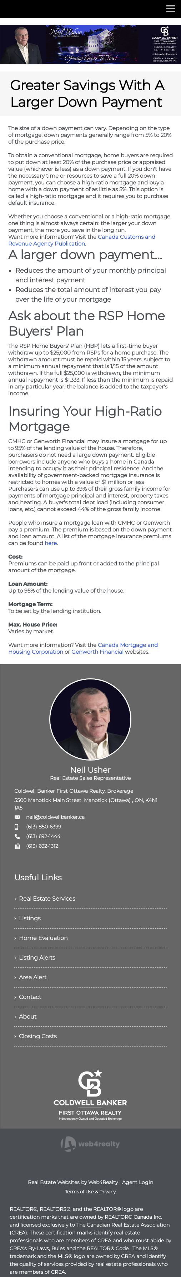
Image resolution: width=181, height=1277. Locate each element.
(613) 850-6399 (43, 826)
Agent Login (137, 1182)
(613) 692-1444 (43, 836)
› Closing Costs (35, 1036)
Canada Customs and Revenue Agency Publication (81, 240)
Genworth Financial (97, 651)
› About (25, 1016)
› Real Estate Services (44, 898)
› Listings (27, 918)
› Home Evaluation (41, 938)
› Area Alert (30, 977)
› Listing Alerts (34, 957)
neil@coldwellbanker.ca (55, 817)
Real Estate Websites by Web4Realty (73, 1182)
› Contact (27, 997)
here (51, 543)
